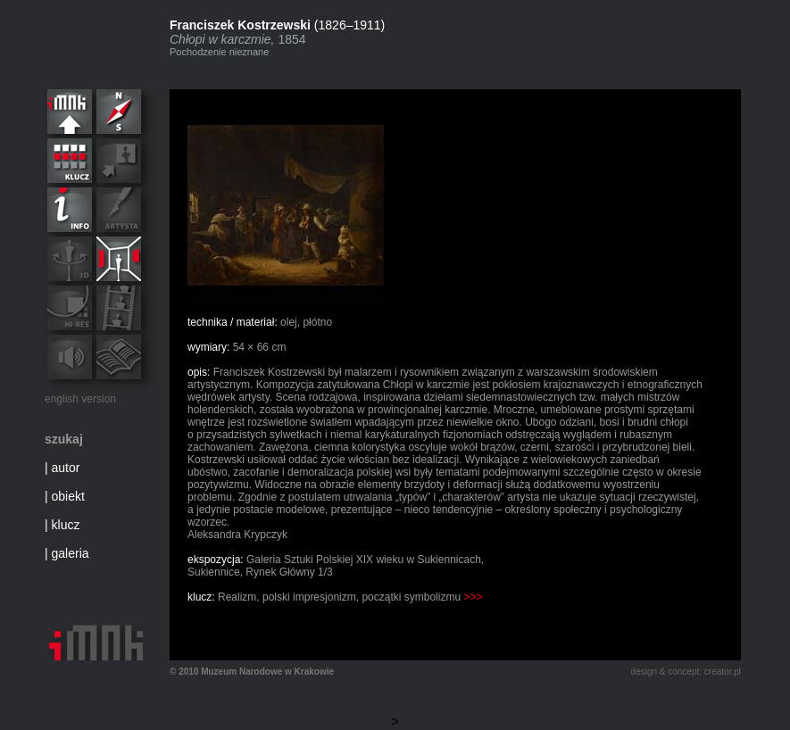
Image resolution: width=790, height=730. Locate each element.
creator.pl (722, 671)
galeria (70, 553)
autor (66, 467)
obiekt (68, 496)
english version (80, 399)
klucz (66, 525)
